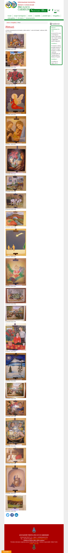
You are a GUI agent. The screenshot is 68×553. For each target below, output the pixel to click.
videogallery (11, 18)
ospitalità (37, 16)
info (44, 10)
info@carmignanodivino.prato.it (39, 538)
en (58, 10)
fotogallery (56, 16)
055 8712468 (35, 10)
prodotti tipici (47, 16)
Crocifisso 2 (54, 43)
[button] (7, 515)
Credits (31, 543)
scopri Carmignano (20, 16)
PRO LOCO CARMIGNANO (26, 5)
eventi (30, 16)
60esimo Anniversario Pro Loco (55, 29)
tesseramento (30, 18)
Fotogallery (13, 22)
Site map (36, 543)
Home (8, 22)
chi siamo (21, 18)
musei (9, 16)
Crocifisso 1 (54, 59)
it (55, 10)
